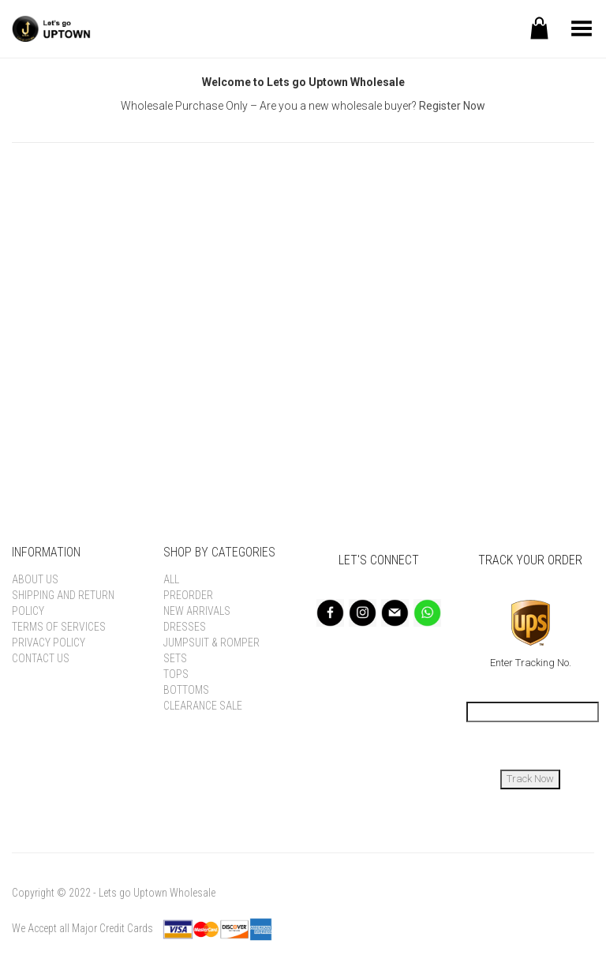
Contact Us (40, 658)
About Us (35, 579)
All (171, 579)
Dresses (184, 626)
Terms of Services (59, 626)
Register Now (452, 105)
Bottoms (186, 690)
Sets (175, 658)
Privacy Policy (48, 642)
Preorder (188, 595)
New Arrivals (196, 611)
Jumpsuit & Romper (211, 642)
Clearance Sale (202, 705)
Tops (176, 674)
